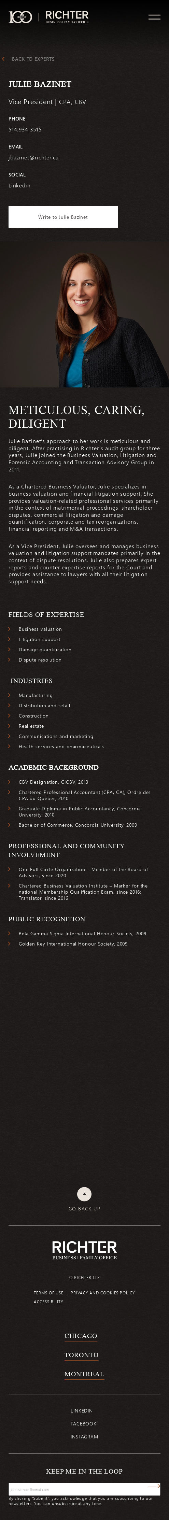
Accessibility (49, 1301)
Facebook (84, 1423)
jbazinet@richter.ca (34, 157)
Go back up (84, 1209)
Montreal (84, 1374)
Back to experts (33, 59)
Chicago (81, 1335)
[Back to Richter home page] (85, 1250)
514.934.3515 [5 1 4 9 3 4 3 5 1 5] (25, 129)
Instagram (84, 1436)
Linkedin (82, 1410)
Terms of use (49, 1292)
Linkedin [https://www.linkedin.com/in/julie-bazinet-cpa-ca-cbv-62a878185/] (20, 185)
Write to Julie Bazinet (63, 217)
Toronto (81, 1355)
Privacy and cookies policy (103, 1292)
